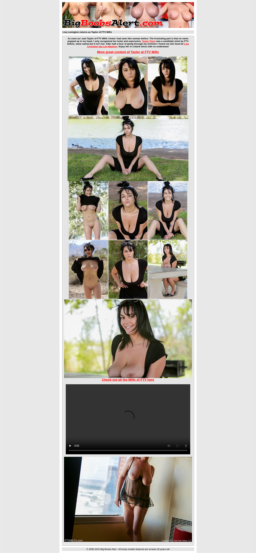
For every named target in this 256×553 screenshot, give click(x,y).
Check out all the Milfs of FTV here (128, 380)
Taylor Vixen (149, 41)
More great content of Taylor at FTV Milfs (128, 52)
